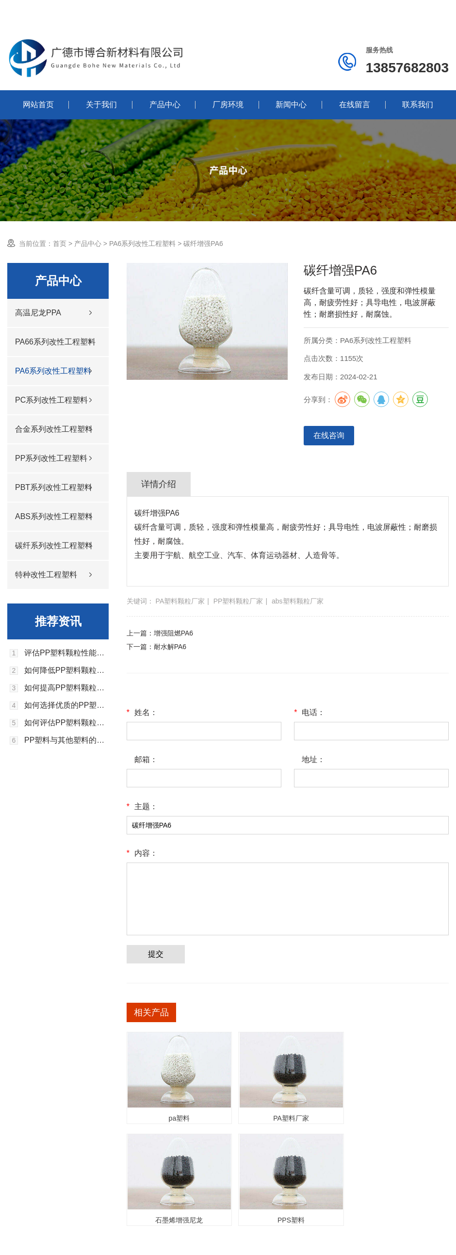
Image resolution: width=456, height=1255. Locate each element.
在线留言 (354, 104)
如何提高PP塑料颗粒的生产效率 (66, 688)
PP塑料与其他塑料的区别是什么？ (66, 740)
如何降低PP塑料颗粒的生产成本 (66, 670)
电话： (309, 712)
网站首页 (38, 104)
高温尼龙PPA (38, 313)
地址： (313, 759)
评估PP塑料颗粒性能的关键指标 (66, 653)
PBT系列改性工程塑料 (53, 487)
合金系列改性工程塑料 (54, 429)
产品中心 (164, 104)
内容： (142, 853)
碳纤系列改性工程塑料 (54, 545)
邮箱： (146, 759)
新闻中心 (291, 104)
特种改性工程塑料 (46, 574)
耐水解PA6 (170, 647)
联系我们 (417, 104)
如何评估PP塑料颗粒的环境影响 (66, 723)
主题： (142, 807)
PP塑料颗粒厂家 (238, 601)
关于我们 (101, 104)
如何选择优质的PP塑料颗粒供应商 (66, 705)
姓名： (142, 712)
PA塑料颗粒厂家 (180, 601)
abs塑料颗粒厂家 (298, 601)
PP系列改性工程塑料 (51, 458)
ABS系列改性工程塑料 (54, 516)
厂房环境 (228, 104)
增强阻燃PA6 (173, 633)
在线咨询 (328, 435)
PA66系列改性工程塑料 (55, 342)
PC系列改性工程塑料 (51, 400)
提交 (155, 954)
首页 (59, 243)
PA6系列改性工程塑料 (142, 243)
